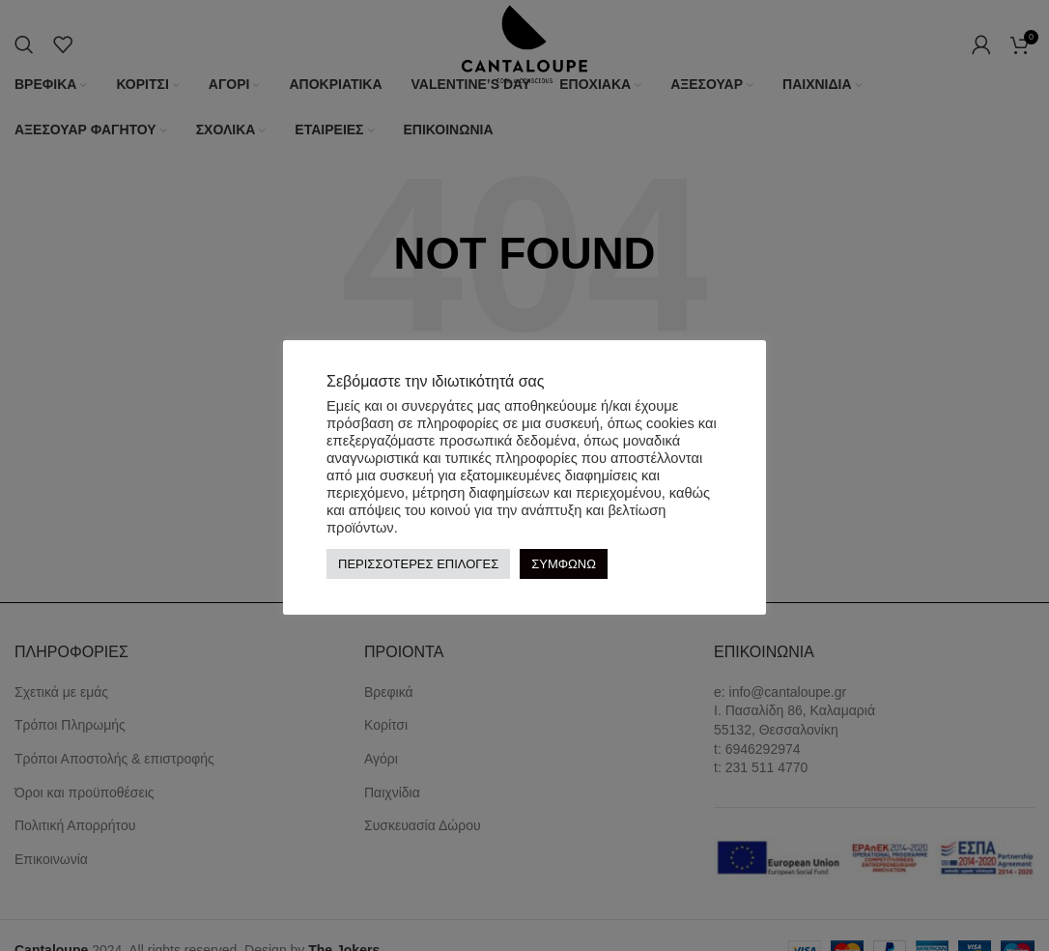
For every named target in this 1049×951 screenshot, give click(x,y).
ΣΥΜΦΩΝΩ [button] (563, 564)
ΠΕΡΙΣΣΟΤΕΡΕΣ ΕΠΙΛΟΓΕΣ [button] (418, 564)
